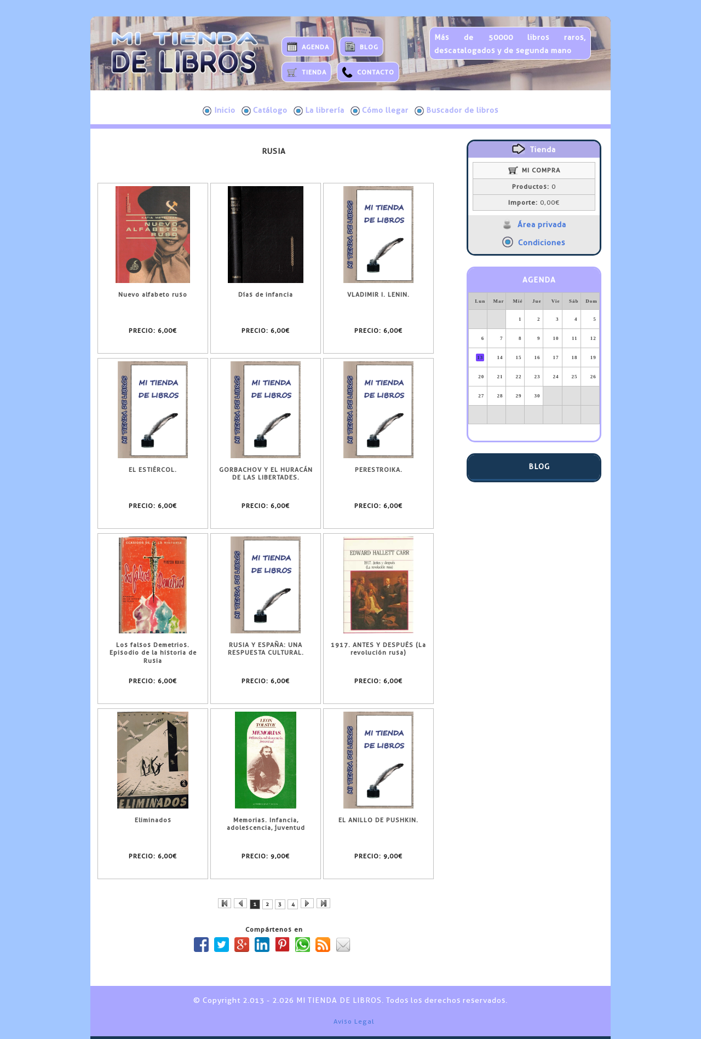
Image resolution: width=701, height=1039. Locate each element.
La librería (319, 111)
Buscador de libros (456, 111)
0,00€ (534, 202)
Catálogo (265, 111)
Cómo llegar (379, 111)
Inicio (219, 111)
